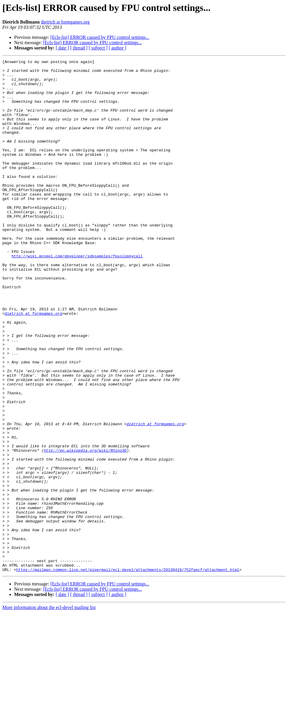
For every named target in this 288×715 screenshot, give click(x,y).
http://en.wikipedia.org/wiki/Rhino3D (85, 529)
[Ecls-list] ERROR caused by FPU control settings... (99, 37)
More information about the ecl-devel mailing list (49, 709)
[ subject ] (98, 47)
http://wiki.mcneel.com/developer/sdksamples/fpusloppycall (77, 295)
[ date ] (62, 47)
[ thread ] (79, 47)
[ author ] (117, 47)
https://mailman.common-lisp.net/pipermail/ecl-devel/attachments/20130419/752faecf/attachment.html (127, 672)
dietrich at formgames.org (65, 21)
